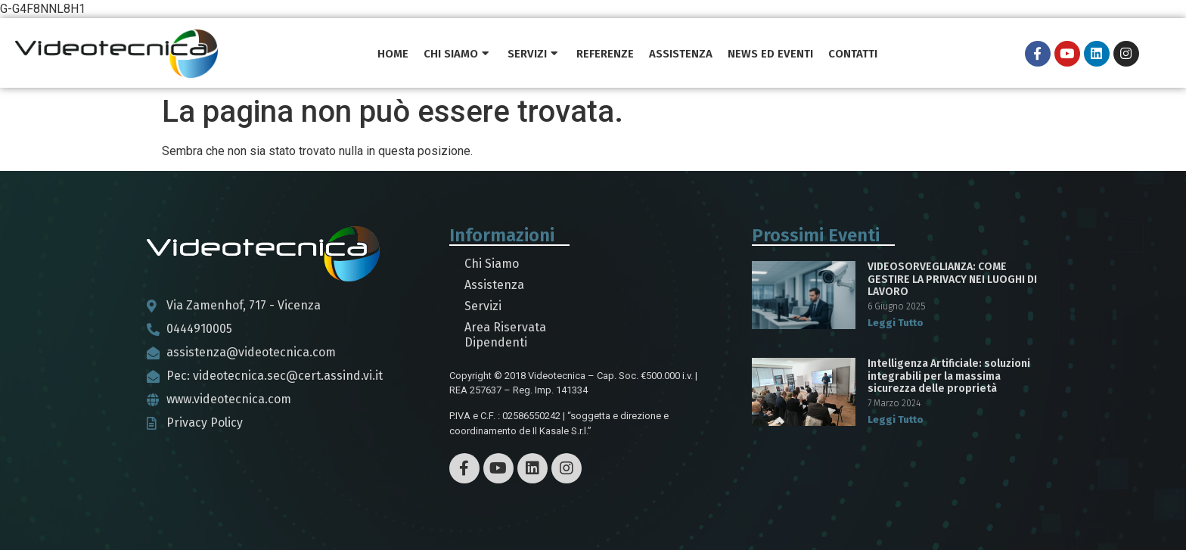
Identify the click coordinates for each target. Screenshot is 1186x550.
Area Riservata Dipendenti (505, 335)
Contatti (852, 54)
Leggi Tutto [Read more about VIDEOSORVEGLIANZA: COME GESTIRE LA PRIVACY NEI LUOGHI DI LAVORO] (896, 322)
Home (392, 54)
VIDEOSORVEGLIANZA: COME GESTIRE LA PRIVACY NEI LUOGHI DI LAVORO (952, 279)
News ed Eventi (770, 54)
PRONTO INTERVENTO (947, 54)
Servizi (532, 54)
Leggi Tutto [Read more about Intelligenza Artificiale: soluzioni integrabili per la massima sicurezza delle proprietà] (896, 419)
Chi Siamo (456, 54)
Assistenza (681, 54)
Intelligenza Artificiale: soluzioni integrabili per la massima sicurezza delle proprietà (949, 376)
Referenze (605, 54)
